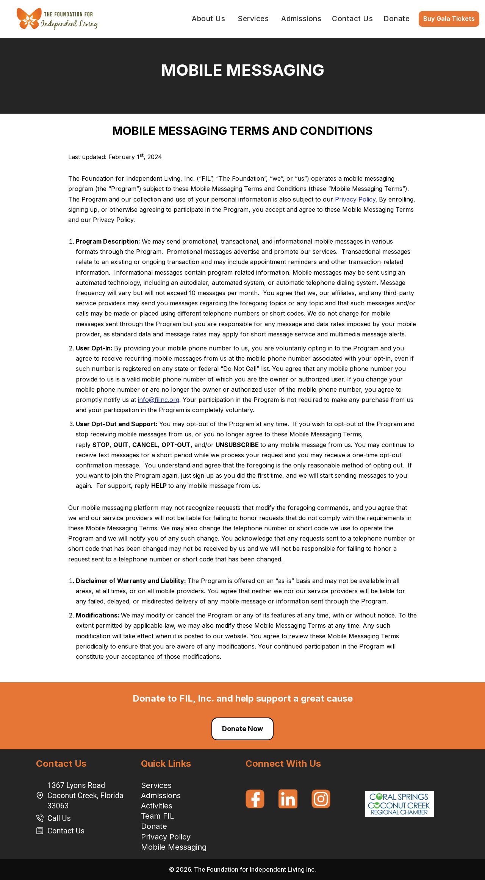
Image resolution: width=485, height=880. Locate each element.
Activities (156, 805)
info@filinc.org (158, 399)
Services (156, 785)
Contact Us (352, 18)
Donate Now (242, 729)
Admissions (161, 795)
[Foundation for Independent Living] (57, 19)
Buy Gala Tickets (449, 18)
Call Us (59, 818)
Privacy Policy (355, 199)
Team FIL (157, 816)
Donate (396, 18)
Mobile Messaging (174, 847)
